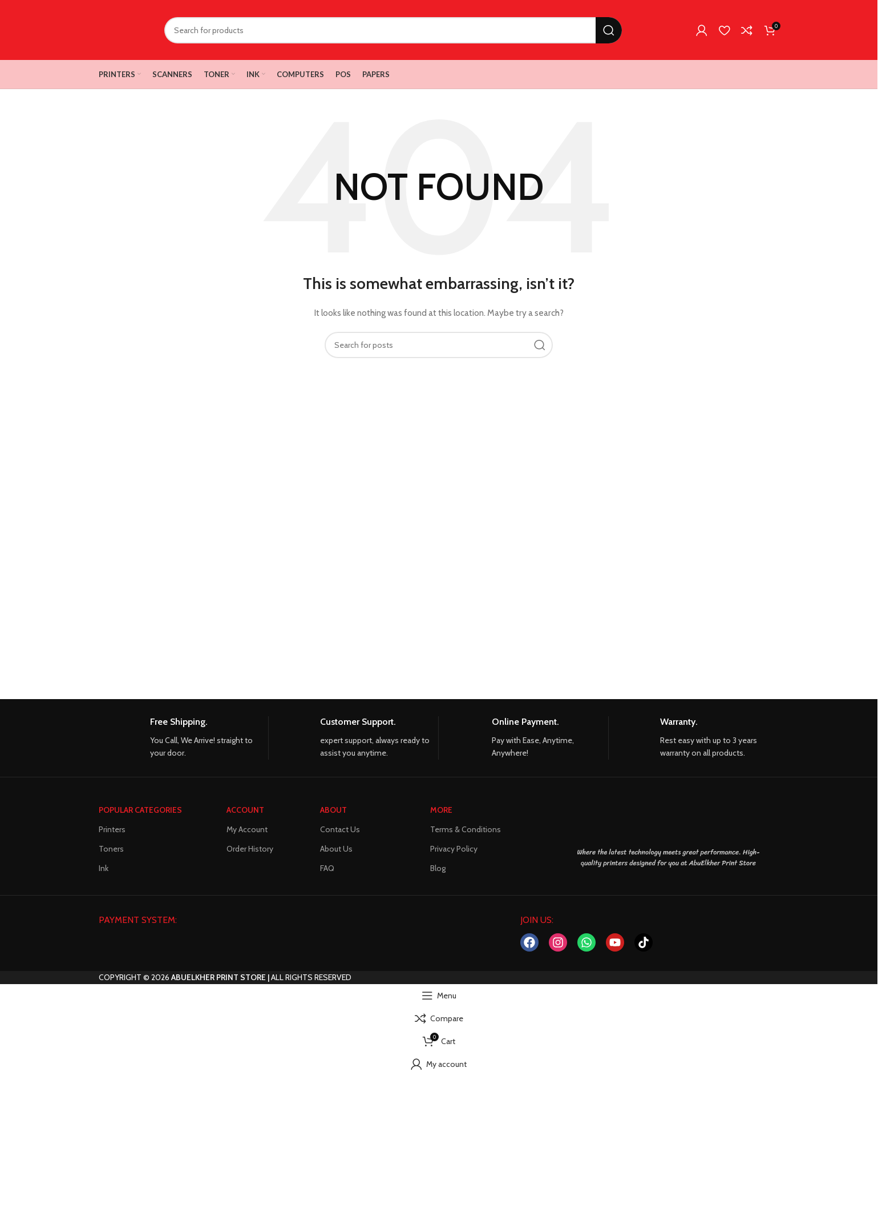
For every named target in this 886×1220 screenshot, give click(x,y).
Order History (249, 849)
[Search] (393, 30)
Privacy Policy (454, 849)
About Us (336, 849)
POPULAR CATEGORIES (140, 810)
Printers (112, 829)
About (333, 810)
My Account (247, 829)
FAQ (327, 868)
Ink (103, 868)
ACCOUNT (245, 810)
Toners (111, 849)
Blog (438, 868)
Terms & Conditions (465, 829)
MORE (441, 810)
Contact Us (340, 829)
